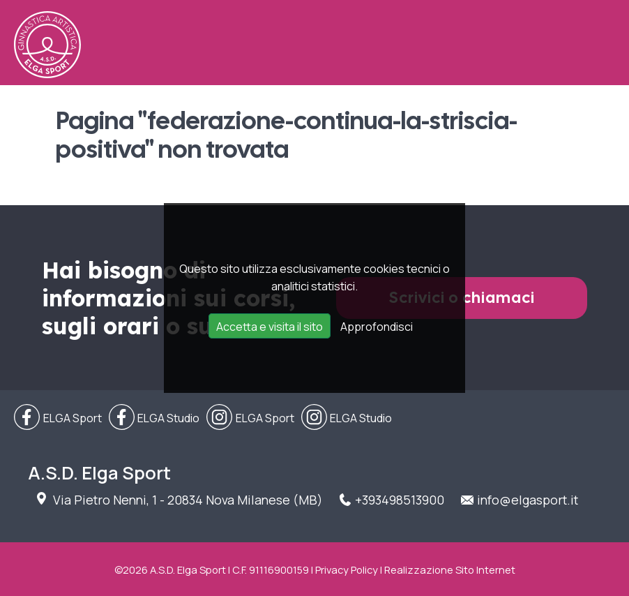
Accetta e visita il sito (269, 326)
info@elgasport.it (527, 499)
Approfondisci (376, 326)
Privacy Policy (346, 569)
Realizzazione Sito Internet (449, 569)
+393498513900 (399, 499)
